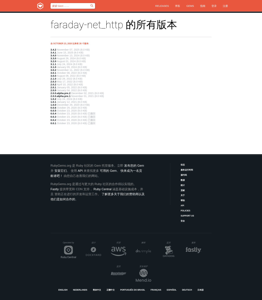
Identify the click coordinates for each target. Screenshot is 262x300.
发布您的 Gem (134, 165)
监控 (171, 242)
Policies (185, 211)
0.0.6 (53, 107)
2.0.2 (53, 84)
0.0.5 (53, 110)
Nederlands (80, 290)
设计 (96, 242)
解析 (146, 242)
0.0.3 (53, 116)
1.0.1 (53, 101)
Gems (190, 5)
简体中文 (97, 290)
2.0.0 (53, 90)
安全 (183, 221)
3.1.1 (53, 64)
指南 (202, 5)
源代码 (184, 175)
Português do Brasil (132, 290)
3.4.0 (53, 55)
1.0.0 (53, 104)
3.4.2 (53, 49)
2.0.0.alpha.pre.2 (61, 93)
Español (172, 290)
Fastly (55, 189)
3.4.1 (53, 52)
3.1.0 (53, 67)
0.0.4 (53, 113)
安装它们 (60, 170)
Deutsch (187, 290)
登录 (214, 5)
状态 (183, 165)
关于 (183, 195)
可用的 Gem (108, 170)
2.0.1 (53, 87)
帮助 (183, 200)
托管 (120, 242)
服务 (196, 242)
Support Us (187, 216)
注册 (225, 5)
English (62, 290)
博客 (177, 5)
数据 (183, 180)
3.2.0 (53, 61)
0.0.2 (53, 119)
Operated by (69, 243)
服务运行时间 (187, 170)
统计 (183, 185)
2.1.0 (53, 78)
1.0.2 (53, 98)
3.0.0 (53, 75)
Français (156, 290)
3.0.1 (53, 72)
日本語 (200, 290)
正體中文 (111, 290)
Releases (162, 5)
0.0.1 (53, 123)
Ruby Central (102, 189)
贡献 (183, 190)
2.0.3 (53, 81)
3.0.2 (53, 69)
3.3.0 (53, 58)
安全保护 (145, 266)
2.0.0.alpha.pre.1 (61, 96)
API (182, 205)
